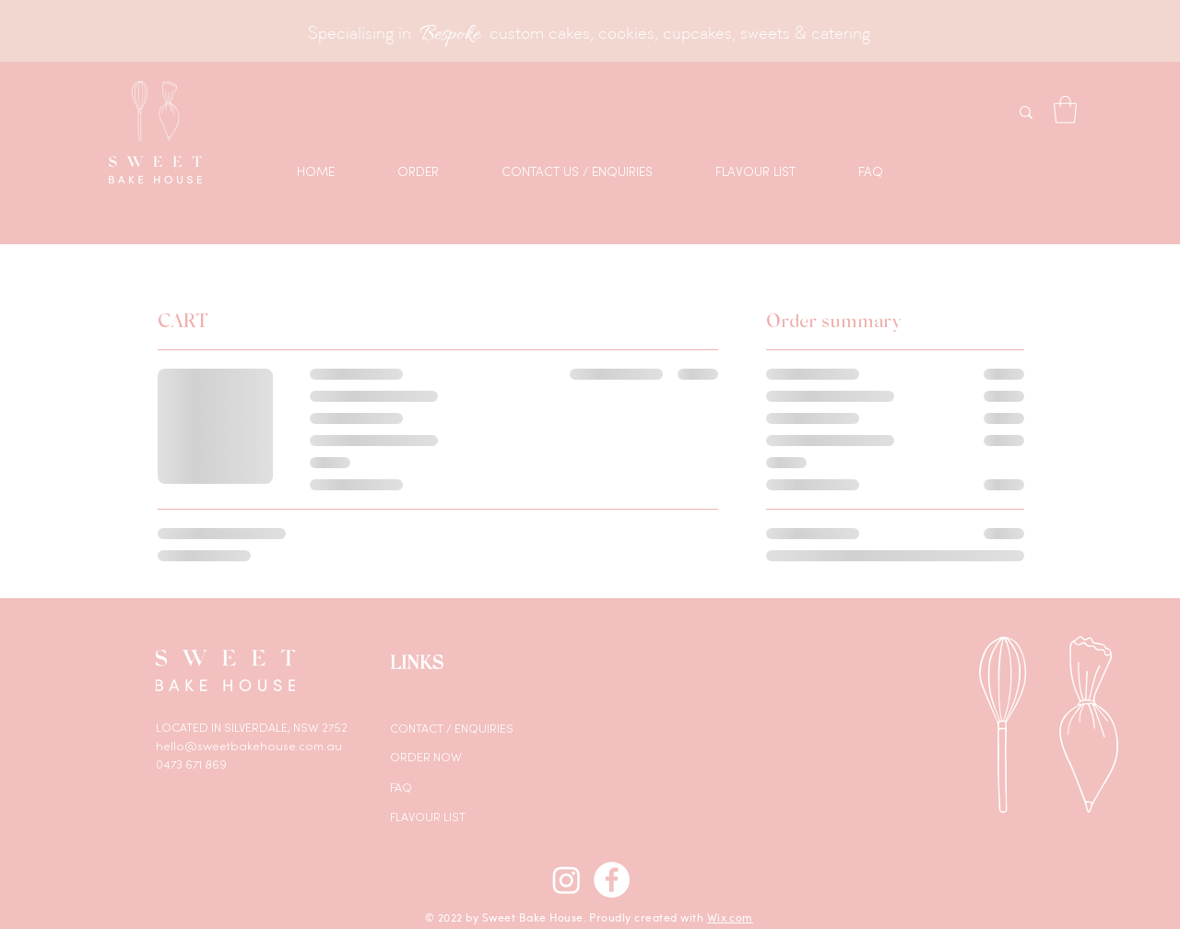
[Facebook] (612, 880)
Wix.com (730, 917)
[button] (1065, 109)
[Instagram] (566, 880)
